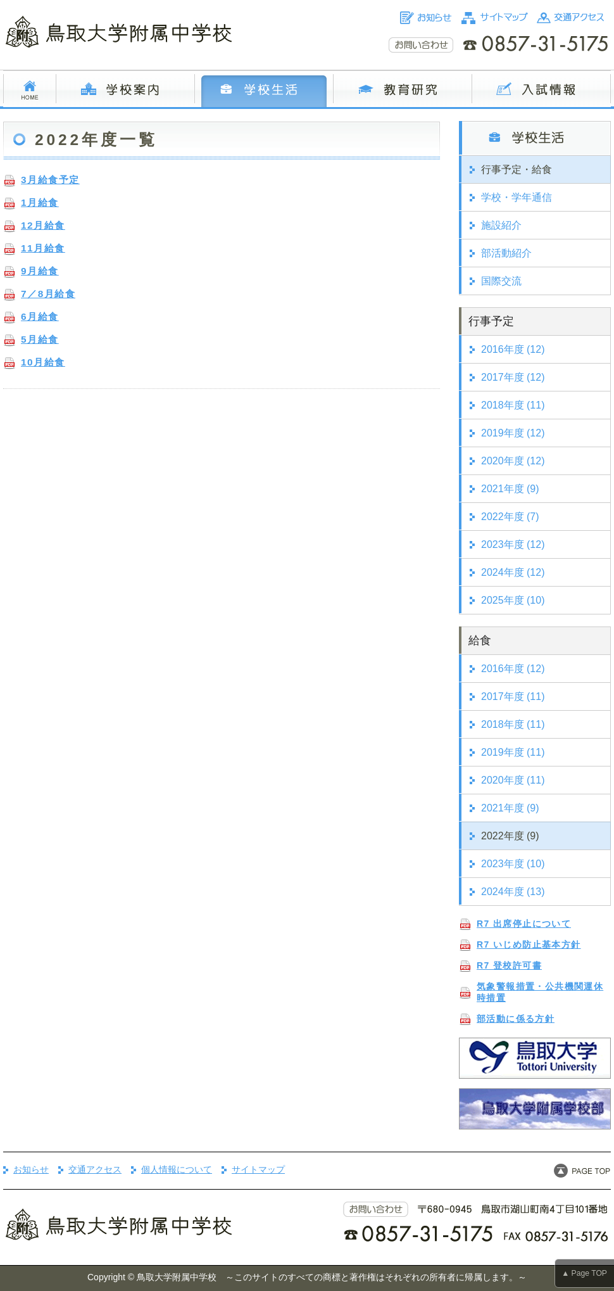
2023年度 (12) (513, 544)
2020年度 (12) (513, 460)
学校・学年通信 (516, 197)
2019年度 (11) (513, 752)
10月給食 (43, 362)
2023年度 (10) (513, 863)
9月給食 (40, 270)
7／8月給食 (48, 293)
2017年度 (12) (513, 377)
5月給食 (40, 339)
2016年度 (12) (513, 349)
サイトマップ (258, 1169)
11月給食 (43, 248)
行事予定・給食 (516, 169)
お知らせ (31, 1169)
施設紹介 (501, 225)
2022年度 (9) (510, 835)
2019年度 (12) (513, 433)
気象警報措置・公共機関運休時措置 (540, 992)
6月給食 (40, 316)
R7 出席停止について (524, 924)
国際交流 (501, 281)
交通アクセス (95, 1169)
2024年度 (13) (513, 891)
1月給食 (40, 202)
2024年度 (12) (513, 572)
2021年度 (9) (510, 488)
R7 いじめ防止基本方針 (529, 944)
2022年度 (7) (510, 516)
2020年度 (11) (513, 780)
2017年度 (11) (513, 696)
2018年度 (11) (513, 405)
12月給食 (43, 225)
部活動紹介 (506, 253)
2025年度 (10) (513, 600)
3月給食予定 (50, 179)
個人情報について (176, 1169)
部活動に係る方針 (515, 1019)
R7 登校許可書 (509, 965)
